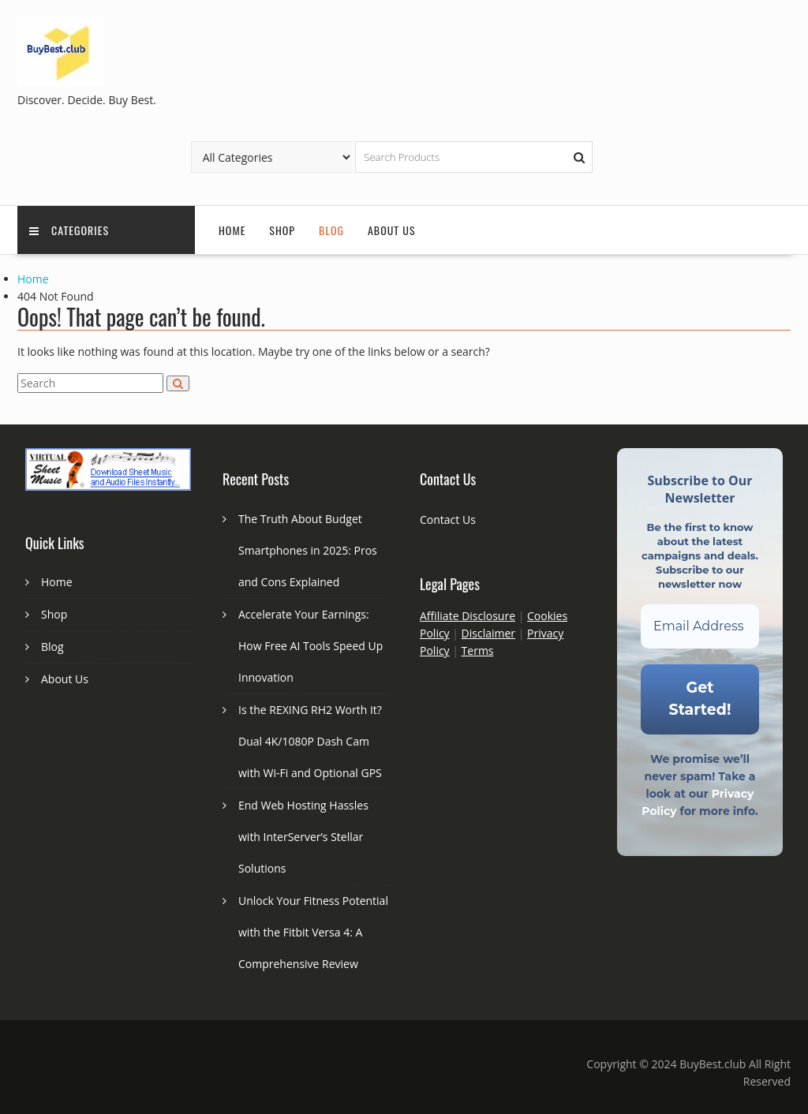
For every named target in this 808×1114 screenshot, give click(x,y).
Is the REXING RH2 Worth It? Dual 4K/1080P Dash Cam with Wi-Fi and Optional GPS (310, 741)
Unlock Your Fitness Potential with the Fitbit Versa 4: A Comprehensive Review (313, 932)
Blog (331, 230)
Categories (69, 230)
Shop (282, 230)
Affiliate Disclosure (467, 615)
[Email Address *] (700, 626)
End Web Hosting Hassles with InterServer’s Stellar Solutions (303, 837)
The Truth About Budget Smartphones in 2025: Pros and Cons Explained (307, 550)
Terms (478, 650)
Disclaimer (488, 633)
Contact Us (448, 519)
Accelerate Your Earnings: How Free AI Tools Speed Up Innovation (310, 646)
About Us (392, 230)
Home (232, 230)
